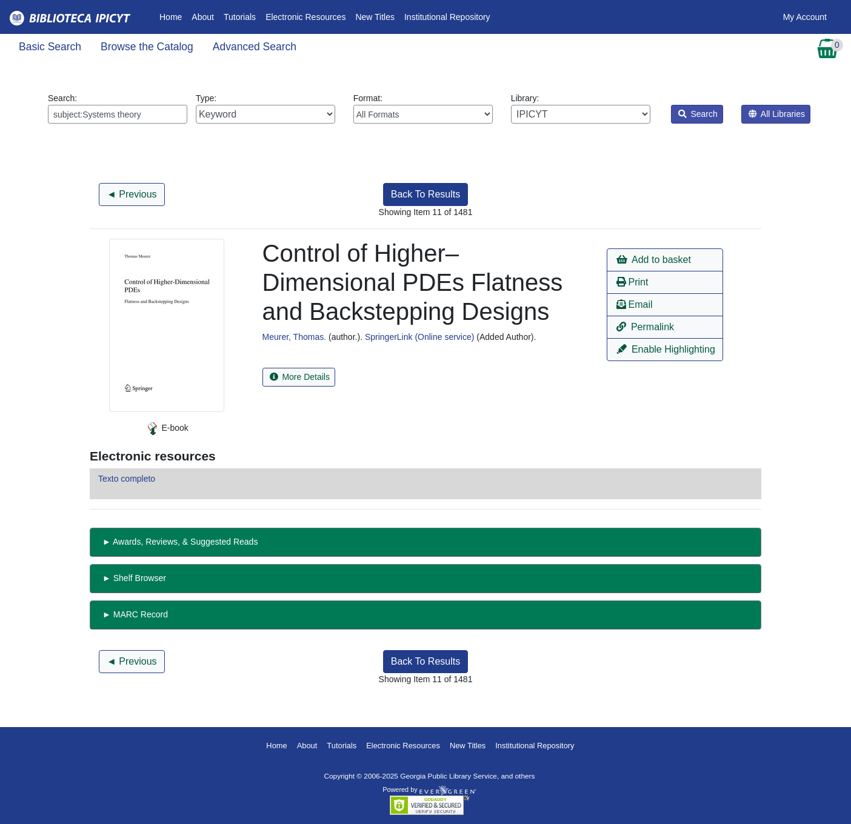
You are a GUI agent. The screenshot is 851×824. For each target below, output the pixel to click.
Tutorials (240, 17)
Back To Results (425, 194)
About (203, 17)
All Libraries (777, 114)
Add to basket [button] (653, 259)
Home (173, 16)
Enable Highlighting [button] (665, 349)
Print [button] (632, 282)
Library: (580, 108)
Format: (423, 108)
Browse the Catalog (147, 47)
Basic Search (50, 47)
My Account (805, 17)
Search (698, 114)
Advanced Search (254, 47)
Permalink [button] (645, 327)
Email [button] (634, 304)
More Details (300, 377)
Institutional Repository (447, 17)
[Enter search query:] (117, 114)
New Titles (375, 17)
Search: (117, 108)
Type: (265, 108)
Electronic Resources (305, 17)
